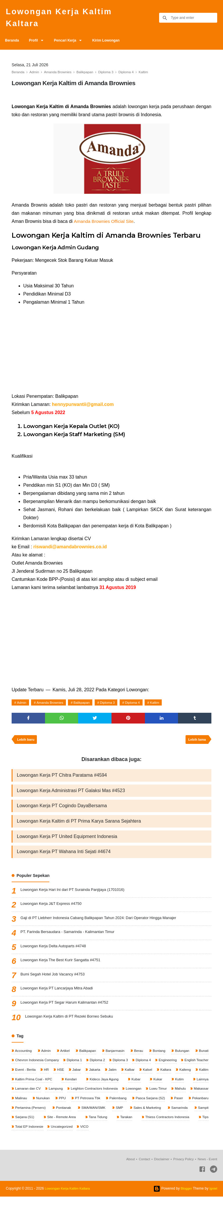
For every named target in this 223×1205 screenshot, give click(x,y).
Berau (138, 1057)
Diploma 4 (139, 705)
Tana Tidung (109, 1125)
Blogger (185, 1197)
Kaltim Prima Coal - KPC (73, 1086)
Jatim (147, 1076)
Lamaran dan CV (48, 1096)
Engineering (198, 1067)
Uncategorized (62, 1135)
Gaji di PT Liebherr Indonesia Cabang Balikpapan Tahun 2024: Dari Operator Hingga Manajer (105, 924)
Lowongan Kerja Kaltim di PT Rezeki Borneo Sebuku (72, 1023)
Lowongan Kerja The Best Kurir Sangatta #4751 (64, 966)
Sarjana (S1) (43, 1125)
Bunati (203, 1057)
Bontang (159, 1057)
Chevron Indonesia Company (37, 1067)
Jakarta (129, 1076)
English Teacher (27, 1076)
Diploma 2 (110, 1067)
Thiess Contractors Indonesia (171, 1125)
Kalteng (20, 1086)
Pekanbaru (23, 1115)
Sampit (20, 1125)
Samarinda (199, 1115)
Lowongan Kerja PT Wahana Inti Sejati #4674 (64, 857)
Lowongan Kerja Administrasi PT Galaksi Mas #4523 (71, 794)
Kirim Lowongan (112, 43)
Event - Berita (58, 1076)
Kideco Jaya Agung (138, 1086)
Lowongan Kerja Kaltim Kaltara (63, 19)
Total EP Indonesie (29, 1135)
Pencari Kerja (69, 43)
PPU (86, 1106)
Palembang (142, 1106)
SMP (141, 1115)
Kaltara (202, 1076)
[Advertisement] (111, 354)
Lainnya (20, 1096)
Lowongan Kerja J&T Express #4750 (54, 910)
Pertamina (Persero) (56, 1115)
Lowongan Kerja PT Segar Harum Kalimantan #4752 (68, 1009)
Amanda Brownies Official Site (104, 223)
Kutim (203, 1086)
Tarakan (133, 1125)
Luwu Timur (179, 1096)
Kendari (108, 1086)
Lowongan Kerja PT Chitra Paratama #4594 (62, 779)
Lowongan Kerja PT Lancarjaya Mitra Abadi (60, 995)
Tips (204, 1125)
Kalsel (184, 1076)
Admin (22, 705)
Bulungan (181, 1057)
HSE (95, 1076)
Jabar (111, 1076)
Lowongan (155, 1096)
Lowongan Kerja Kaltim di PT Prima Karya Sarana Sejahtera (79, 826)
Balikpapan (85, 705)
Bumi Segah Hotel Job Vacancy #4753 (55, 980)
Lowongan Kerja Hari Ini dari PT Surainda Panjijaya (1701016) (77, 896)
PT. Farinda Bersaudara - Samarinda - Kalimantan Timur (71, 938)
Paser (203, 1106)
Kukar (185, 1086)
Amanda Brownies (52, 705)
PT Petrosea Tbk (111, 1106)
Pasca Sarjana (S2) (174, 1106)
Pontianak (88, 1115)
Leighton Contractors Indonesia (115, 1096)
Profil (35, 43)
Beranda (13, 43)
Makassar (22, 1106)
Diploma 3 (113, 705)
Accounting (23, 1057)
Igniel (213, 1197)
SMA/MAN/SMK (117, 1115)
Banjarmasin (115, 1057)
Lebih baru (26, 743)
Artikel (64, 1057)
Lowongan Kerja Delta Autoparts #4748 (56, 952)
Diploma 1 (81, 1067)
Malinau (44, 1106)
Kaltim (163, 705)
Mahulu (202, 1096)
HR (80, 1076)
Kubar (167, 1086)
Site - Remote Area (77, 1125)
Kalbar (165, 1076)
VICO (85, 1135)
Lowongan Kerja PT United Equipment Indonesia (67, 841)
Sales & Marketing (168, 1115)
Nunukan (66, 1106)
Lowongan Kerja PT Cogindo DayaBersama (62, 810)
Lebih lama (196, 743)
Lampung (76, 1096)
